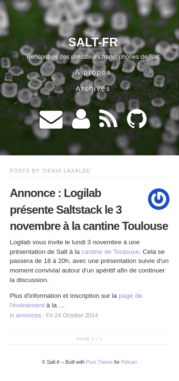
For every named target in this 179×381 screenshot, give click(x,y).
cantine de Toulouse (110, 251)
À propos (93, 72)
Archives (93, 88)
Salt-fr (93, 42)
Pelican (129, 362)
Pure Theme (99, 362)
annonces (28, 315)
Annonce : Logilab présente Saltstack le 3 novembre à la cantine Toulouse (89, 209)
